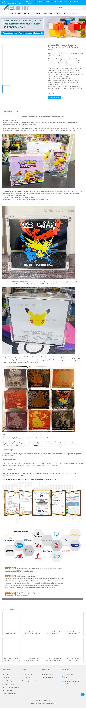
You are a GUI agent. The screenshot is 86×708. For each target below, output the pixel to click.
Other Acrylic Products (34, 438)
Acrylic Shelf (6, 678)
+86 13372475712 (69, 674)
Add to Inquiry (54, 97)
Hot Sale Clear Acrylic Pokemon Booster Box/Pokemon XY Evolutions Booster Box (74, 632)
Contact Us (73, 13)
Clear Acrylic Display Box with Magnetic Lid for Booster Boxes (53, 632)
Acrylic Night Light (8, 684)
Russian (39, 1)
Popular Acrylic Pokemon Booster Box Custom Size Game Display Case (12, 659)
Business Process (47, 678)
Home (11, 13)
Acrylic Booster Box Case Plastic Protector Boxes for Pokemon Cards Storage (33, 632)
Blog (65, 13)
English (31, 1)
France (74, 1)
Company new (27, 674)
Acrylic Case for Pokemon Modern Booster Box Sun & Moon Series (11, 632)
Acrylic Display (11, 438)
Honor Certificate (47, 674)
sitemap (47, 700)
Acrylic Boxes (21, 438)
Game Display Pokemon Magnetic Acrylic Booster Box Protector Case (53, 659)
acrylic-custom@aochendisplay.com (13, 2)
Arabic (47, 1)
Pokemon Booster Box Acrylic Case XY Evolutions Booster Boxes (74, 659)
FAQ (16, 111)
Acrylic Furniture (7, 690)
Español (65, 1)
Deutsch (56, 1)
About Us (18, 13)
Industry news (26, 678)
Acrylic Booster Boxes (37, 33)
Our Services (28, 13)
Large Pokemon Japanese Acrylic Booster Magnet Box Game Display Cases (32, 659)
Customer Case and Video (51, 13)
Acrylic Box (23, 33)
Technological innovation (30, 681)
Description (8, 111)
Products (37, 13)
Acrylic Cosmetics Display (10, 687)
